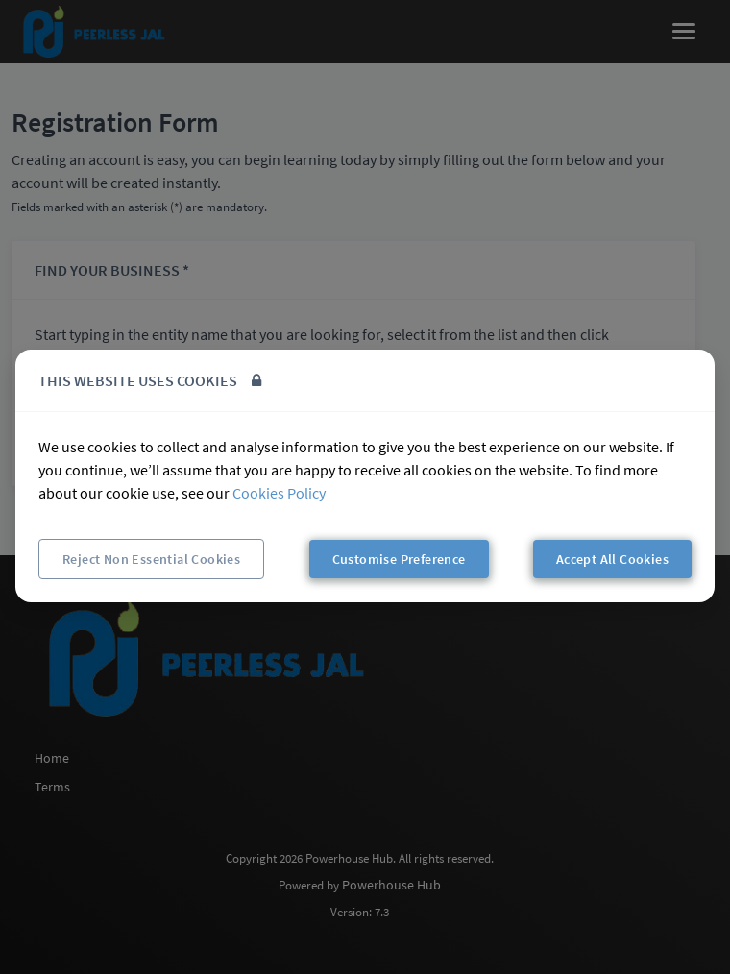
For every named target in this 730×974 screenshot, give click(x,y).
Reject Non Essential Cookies (151, 559)
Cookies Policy (279, 492)
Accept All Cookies (612, 559)
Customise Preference (399, 559)
